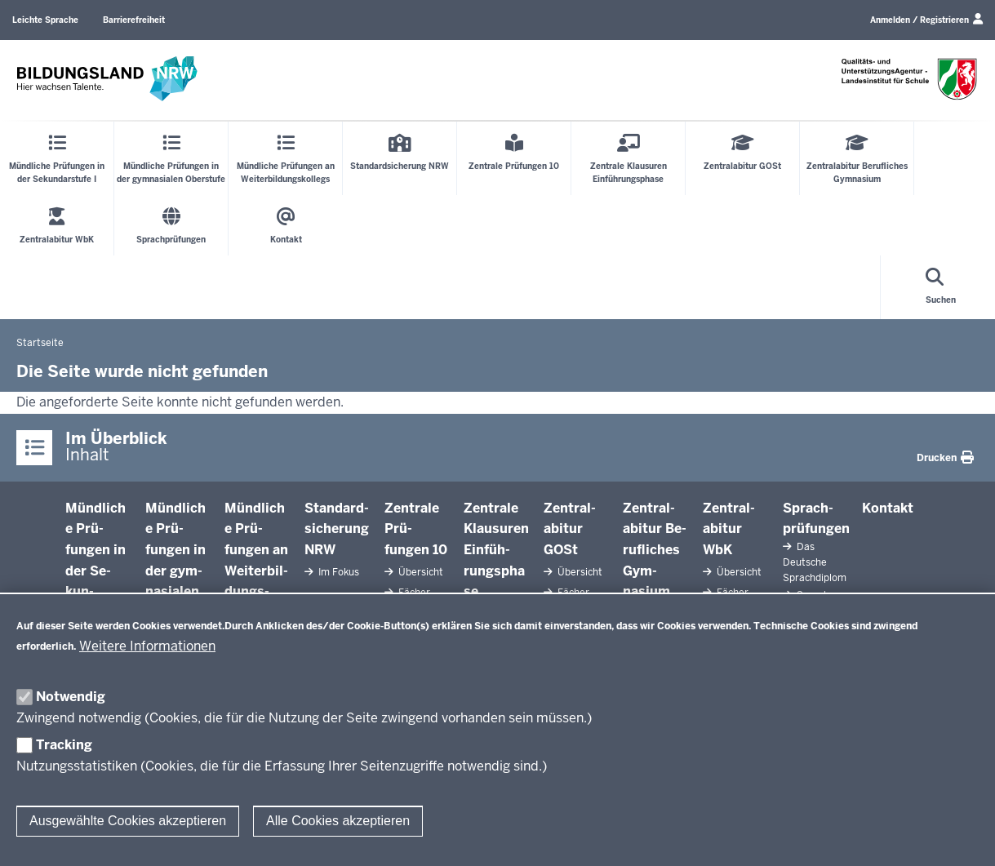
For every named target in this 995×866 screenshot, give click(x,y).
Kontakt (887, 508)
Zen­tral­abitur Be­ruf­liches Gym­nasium (654, 550)
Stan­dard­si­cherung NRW (336, 529)
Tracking (64, 744)
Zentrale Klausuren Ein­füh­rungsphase (496, 550)
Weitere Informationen (147, 646)
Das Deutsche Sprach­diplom (814, 562)
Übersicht (419, 572)
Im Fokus (337, 572)
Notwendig (70, 696)
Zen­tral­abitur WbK (729, 529)
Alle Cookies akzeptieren (338, 821)
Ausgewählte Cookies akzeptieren (127, 821)
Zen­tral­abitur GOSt (570, 529)
